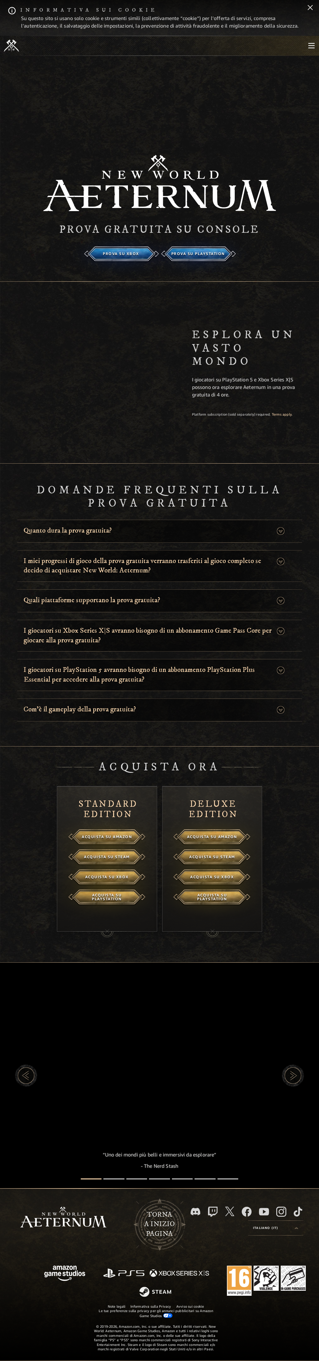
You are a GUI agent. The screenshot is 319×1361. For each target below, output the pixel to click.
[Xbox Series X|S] (179, 1273)
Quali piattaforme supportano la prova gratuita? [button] (92, 600)
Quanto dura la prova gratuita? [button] (68, 530)
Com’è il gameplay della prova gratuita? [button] (80, 709)
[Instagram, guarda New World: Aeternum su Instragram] (281, 1212)
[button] (280, 531)
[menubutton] (311, 46)
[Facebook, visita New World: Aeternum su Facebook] (247, 1212)
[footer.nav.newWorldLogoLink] (63, 1218)
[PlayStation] (124, 1273)
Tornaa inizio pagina (159, 1224)
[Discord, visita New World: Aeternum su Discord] (195, 1211)
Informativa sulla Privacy (150, 1306)
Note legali (116, 1306)
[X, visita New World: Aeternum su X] (229, 1211)
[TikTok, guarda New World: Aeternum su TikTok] (298, 1212)
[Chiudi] (310, 8)
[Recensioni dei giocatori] (205, 1178)
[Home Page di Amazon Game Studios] (64, 1274)
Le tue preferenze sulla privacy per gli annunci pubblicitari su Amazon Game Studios (156, 1313)
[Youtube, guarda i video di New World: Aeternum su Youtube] (264, 1212)
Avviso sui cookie (190, 1306)
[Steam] (156, 1292)
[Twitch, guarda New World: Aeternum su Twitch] (213, 1212)
